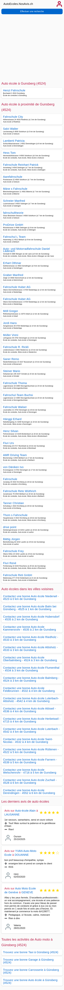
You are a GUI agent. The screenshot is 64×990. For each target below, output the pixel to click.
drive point (9, 527)
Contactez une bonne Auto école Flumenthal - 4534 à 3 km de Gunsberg (31, 669)
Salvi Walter (10, 129)
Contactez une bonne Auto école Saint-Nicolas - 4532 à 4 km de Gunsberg (28, 740)
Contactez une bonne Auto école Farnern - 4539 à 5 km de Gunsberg (30, 761)
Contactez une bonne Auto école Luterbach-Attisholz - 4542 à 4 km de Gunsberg (31, 700)
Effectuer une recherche (32, 11)
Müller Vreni (10, 335)
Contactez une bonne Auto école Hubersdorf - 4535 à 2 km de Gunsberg (31, 618)
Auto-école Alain (25, 810)
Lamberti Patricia (14, 141)
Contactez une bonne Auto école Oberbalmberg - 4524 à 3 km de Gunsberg (30, 659)
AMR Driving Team (15, 455)
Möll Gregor (10, 311)
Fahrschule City (13, 117)
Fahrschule (10, 479)
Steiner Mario (11, 371)
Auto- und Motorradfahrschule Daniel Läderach (26, 250)
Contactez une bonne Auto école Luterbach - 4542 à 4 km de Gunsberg (31, 730)
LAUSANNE (12, 814)
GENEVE (27, 892)
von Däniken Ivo (13, 467)
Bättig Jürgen (11, 539)
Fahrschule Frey (13, 551)
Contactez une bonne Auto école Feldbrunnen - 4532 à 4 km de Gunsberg (29, 689)
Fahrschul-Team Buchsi (18, 395)
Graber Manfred (13, 275)
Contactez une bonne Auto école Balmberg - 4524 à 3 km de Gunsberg (31, 679)
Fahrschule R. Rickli (16, 347)
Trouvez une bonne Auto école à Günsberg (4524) (30, 981)
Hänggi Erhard (12, 419)
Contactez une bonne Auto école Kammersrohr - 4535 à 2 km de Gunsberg (29, 628)
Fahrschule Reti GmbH (17, 575)
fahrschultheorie (13, 213)
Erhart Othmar (12, 263)
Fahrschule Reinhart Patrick (20, 165)
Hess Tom (9, 153)
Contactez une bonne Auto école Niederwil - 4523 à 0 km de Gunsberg (31, 597)
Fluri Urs (8, 443)
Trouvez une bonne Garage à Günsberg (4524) (28, 961)
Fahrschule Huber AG (16, 287)
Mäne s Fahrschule (15, 189)
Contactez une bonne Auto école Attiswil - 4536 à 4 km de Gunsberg (29, 710)
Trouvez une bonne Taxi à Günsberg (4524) (30, 952)
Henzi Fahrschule (14, 90)
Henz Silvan (10, 431)
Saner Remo (11, 359)
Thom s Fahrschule (15, 515)
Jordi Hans (10, 323)
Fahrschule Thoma (15, 383)
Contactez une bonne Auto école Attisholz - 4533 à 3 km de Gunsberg (30, 649)
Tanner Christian (13, 503)
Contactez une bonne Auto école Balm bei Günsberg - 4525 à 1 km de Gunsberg (29, 608)
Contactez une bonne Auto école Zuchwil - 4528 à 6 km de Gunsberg (30, 781)
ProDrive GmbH (13, 225)
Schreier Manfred (14, 201)
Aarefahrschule (12, 177)
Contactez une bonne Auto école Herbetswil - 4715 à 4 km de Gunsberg (31, 720)
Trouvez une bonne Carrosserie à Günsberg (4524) (31, 971)
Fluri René (9, 563)
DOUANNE (22, 854)
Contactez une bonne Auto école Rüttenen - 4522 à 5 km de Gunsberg (31, 751)
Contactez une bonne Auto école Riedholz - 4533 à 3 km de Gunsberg (30, 638)
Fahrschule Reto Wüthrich (19, 491)
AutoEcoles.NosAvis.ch (18, 3)
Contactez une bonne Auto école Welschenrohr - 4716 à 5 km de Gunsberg (29, 771)
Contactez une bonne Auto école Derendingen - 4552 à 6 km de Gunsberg (29, 791)
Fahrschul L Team (14, 237)
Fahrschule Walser (15, 407)
